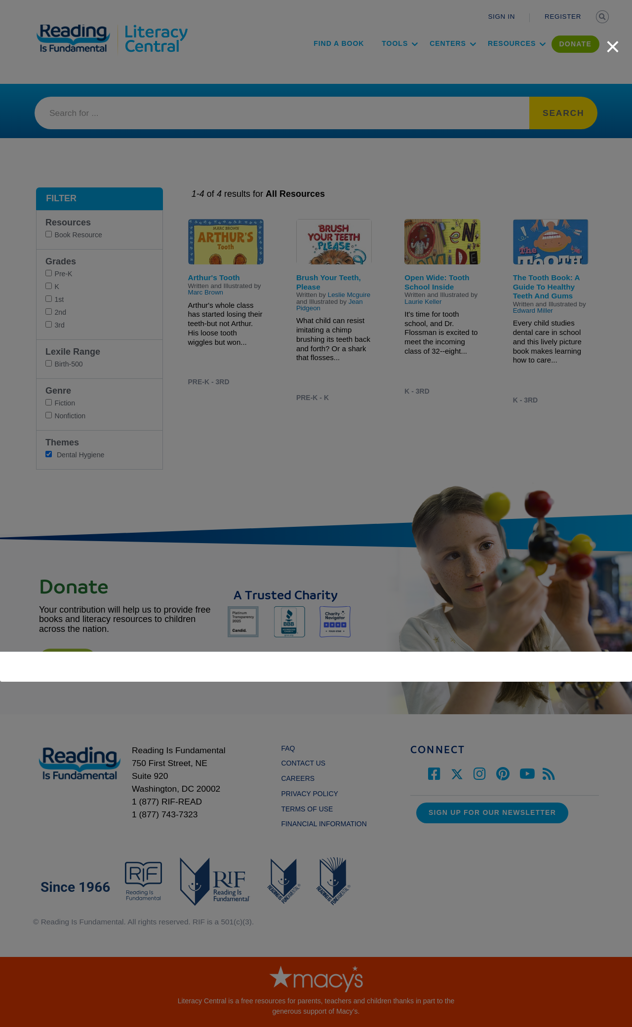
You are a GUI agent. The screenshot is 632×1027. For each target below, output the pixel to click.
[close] (613, 41)
